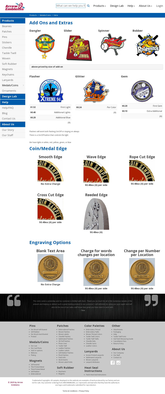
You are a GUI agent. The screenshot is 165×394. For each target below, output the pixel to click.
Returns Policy (118, 343)
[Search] (71, 6)
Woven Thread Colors (94, 334)
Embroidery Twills (92, 332)
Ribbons (34, 353)
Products (8, 20)
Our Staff (7, 135)
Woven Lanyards (92, 360)
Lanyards (7, 80)
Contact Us (8, 118)
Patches (7, 31)
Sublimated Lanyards (93, 357)
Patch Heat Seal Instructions (96, 375)
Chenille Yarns (91, 343)
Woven (6, 58)
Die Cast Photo (36, 348)
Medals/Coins (10, 85)
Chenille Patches (64, 336)
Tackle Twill (9, 53)
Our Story (8, 130)
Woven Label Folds (65, 362)
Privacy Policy (84, 391)
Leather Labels (64, 350)
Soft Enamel (35, 364)
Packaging (117, 332)
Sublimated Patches (66, 339)
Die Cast (34, 346)
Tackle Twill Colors (93, 336)
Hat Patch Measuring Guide (123, 339)
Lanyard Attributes (93, 362)
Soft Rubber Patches (66, 353)
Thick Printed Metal (38, 369)
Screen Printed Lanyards (95, 355)
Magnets (7, 69)
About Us (8, 124)
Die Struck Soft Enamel (39, 329)
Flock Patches (63, 355)
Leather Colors (91, 346)
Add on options (36, 350)
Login (143, 380)
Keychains (8, 74)
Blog (4, 113)
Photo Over (63, 343)
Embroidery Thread (93, 329)
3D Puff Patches (64, 341)
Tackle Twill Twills (92, 339)
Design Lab (9, 96)
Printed (33, 336)
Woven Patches (64, 332)
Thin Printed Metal (37, 367)
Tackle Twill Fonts (119, 336)
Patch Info (62, 357)
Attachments (118, 329)
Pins (4, 37)
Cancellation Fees (119, 341)
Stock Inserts (63, 360)
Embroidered (36, 374)
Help (5, 102)
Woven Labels (64, 334)
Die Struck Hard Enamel (39, 334)
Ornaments (9, 90)
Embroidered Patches (66, 329)
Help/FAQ (8, 107)
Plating (33, 355)
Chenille (7, 47)
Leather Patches (64, 348)
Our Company (118, 353)
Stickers (7, 42)
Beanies (7, 26)
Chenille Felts (91, 341)
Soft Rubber (9, 64)
